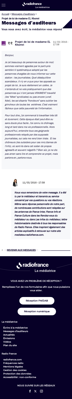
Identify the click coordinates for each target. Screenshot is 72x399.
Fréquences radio (13, 363)
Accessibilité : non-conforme (19, 377)
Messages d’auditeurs (23, 14)
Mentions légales (13, 366)
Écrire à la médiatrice (15, 327)
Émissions (9, 338)
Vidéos (7, 341)
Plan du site (10, 345)
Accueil (5, 14)
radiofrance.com (12, 359)
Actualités (9, 334)
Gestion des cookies (14, 370)
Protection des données (17, 373)
